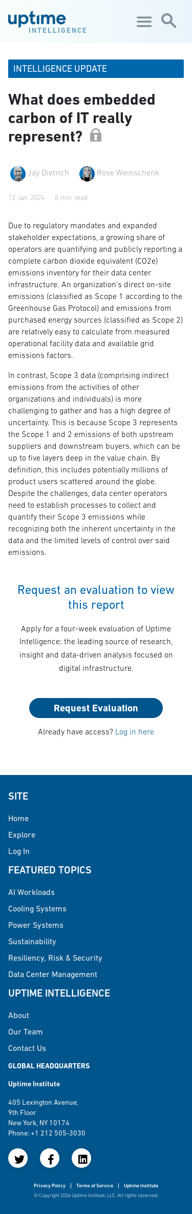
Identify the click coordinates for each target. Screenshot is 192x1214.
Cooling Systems (37, 908)
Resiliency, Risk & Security (55, 957)
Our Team (25, 1031)
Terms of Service (94, 1185)
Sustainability (32, 941)
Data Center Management (52, 974)
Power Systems (35, 924)
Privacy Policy (50, 1185)
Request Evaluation (96, 708)
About (18, 1015)
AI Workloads (31, 892)
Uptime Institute (141, 1185)
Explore (21, 834)
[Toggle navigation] (143, 21)
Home (18, 818)
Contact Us (27, 1047)
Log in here (134, 731)
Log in (19, 850)
